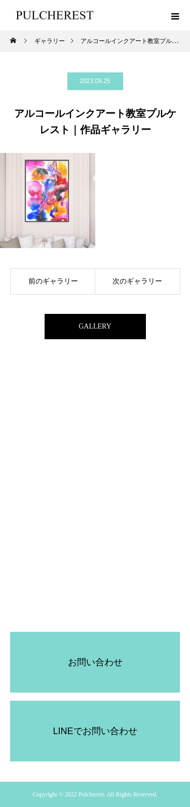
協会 (95, 610)
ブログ (95, 541)
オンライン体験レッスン (95, 490)
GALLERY (95, 326)
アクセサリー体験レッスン (95, 558)
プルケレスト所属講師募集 (95, 593)
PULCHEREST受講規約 (94, 576)
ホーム (95, 455)
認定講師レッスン (95, 524)
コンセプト (95, 472)
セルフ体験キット (95, 507)
